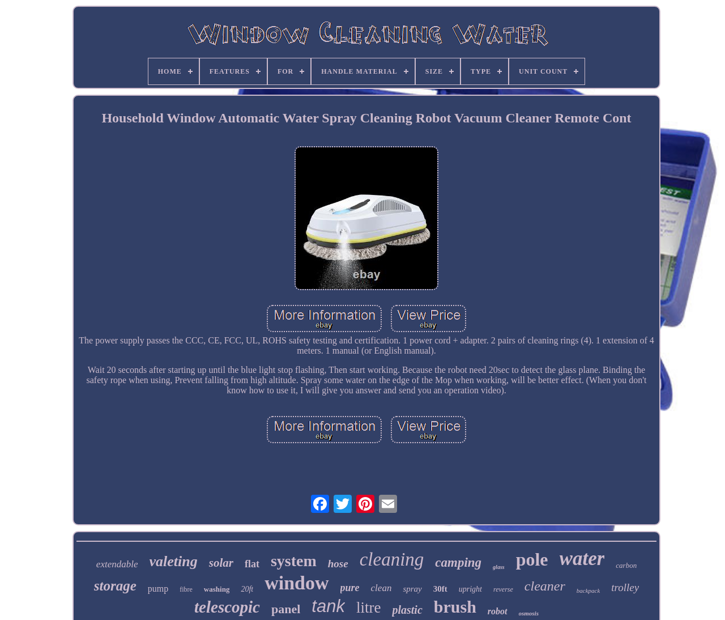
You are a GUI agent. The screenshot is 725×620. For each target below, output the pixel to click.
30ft (440, 588)
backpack (588, 590)
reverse (503, 589)
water (582, 558)
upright (470, 589)
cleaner (544, 586)
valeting (174, 561)
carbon (626, 565)
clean (381, 588)
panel (285, 609)
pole (532, 559)
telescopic (227, 607)
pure (350, 587)
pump (158, 588)
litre (368, 607)
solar (221, 563)
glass (499, 567)
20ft (247, 589)
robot (498, 611)
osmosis (529, 613)
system (294, 561)
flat (252, 564)
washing (217, 589)
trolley (625, 587)
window (297, 582)
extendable (117, 564)
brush (455, 606)
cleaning (392, 559)
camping (458, 562)
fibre (186, 589)
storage (115, 585)
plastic (407, 610)
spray (412, 588)
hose (338, 564)
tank (328, 606)
